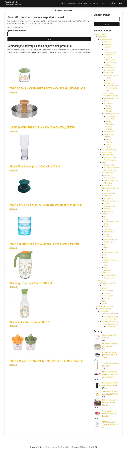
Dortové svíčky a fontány (111, 168)
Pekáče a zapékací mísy (111, 180)
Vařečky (108, 147)
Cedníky (108, 106)
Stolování (105, 214)
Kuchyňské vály (108, 173)
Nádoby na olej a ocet (110, 239)
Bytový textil (101, 280)
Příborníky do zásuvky (77, 3)
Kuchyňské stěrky (109, 70)
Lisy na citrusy (110, 119)
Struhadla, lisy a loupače (111, 114)
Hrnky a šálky (108, 229)
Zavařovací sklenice (110, 275)
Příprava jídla (104, 311)
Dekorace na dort (109, 165)
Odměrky (108, 80)
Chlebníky (107, 191)
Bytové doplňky (102, 37)
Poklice (106, 268)
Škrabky (108, 121)
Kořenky (106, 234)
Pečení (104, 162)
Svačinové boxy (108, 198)
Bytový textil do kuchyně (107, 283)
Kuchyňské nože (111, 62)
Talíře (105, 250)
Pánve (106, 265)
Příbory (106, 244)
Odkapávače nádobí (110, 157)
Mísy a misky (108, 237)
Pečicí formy (108, 175)
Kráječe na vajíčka (111, 52)
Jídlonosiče (107, 196)
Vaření (62, 3)
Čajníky (106, 219)
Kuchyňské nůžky (109, 67)
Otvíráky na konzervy (112, 85)
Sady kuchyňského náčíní (111, 98)
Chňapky (104, 286)
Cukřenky (107, 224)
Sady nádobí (107, 270)
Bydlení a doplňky (101, 34)
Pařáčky (108, 109)
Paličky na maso (109, 93)
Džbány (106, 227)
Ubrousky (105, 288)
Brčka (105, 216)
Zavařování (105, 273)
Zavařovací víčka (109, 278)
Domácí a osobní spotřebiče (104, 306)
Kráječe (106, 50)
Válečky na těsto (109, 132)
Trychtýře (109, 111)
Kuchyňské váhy (111, 319)
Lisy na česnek (110, 116)
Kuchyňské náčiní (108, 3)
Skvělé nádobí (11, 2)
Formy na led (108, 44)
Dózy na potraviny (109, 193)
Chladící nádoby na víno (111, 221)
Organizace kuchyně (108, 155)
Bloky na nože (110, 60)
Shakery (106, 101)
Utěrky (104, 301)
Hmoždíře (107, 47)
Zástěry (104, 304)
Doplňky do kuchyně (106, 39)
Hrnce (106, 257)
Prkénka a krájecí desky (111, 96)
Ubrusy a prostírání (108, 291)
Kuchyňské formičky (110, 170)
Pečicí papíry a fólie (110, 178)
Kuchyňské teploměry (112, 75)
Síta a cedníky (108, 103)
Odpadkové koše (107, 152)
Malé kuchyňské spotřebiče (110, 314)
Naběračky (109, 142)
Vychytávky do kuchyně (111, 316)
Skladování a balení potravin (110, 188)
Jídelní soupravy (109, 232)
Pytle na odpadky (107, 186)
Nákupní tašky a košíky (109, 150)
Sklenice (106, 247)
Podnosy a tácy (108, 242)
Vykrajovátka (108, 183)
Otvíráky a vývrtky (109, 83)
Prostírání (107, 293)
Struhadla (109, 129)
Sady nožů (94, 3)
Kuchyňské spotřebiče (104, 309)
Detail (15, 92)
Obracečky (109, 144)
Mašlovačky (109, 139)
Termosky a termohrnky (111, 252)
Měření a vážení (108, 73)
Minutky (108, 78)
